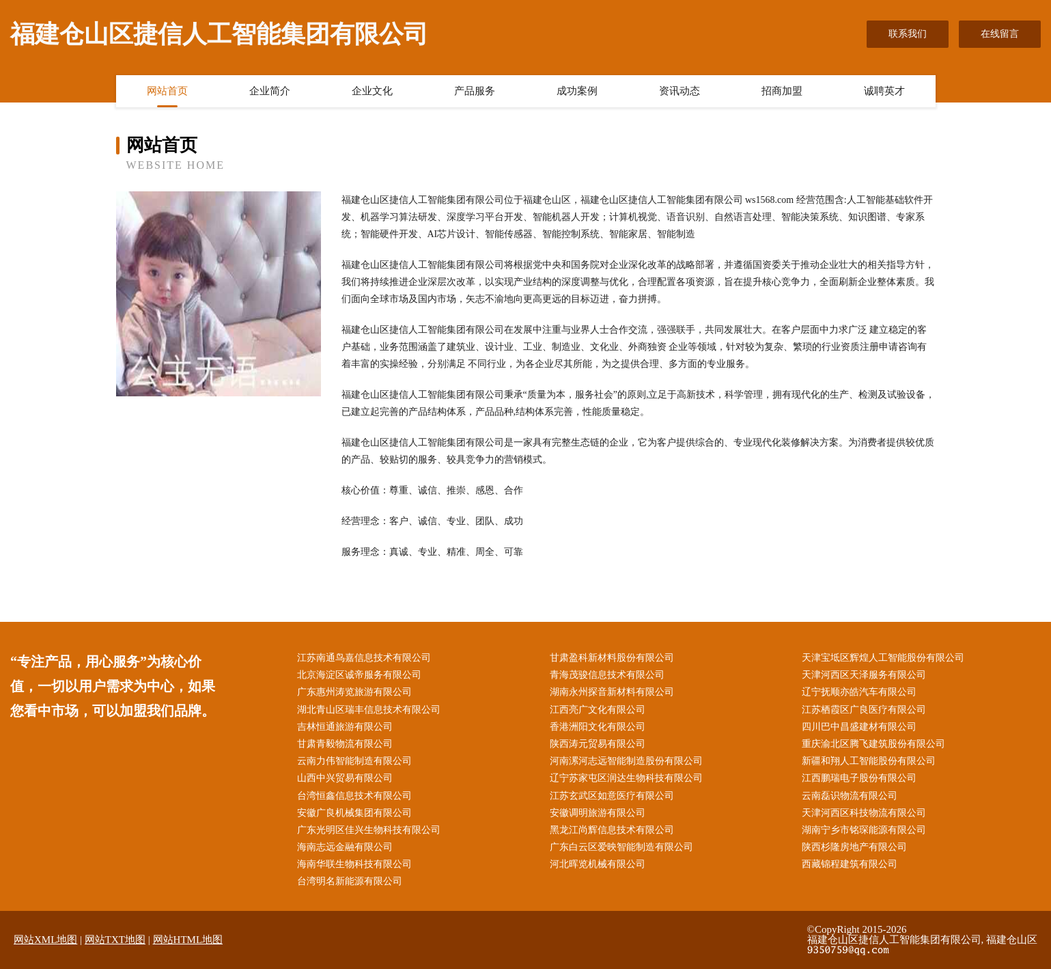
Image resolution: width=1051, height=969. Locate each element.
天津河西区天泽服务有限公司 (864, 675)
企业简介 (269, 90)
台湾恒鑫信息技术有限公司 (354, 796)
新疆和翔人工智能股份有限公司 (869, 761)
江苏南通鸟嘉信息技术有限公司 (364, 658)
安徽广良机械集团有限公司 (354, 813)
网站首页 (167, 90)
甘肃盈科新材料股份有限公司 (612, 658)
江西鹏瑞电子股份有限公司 (859, 778)
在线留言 (1000, 34)
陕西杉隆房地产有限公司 (854, 847)
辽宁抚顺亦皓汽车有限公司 (859, 692)
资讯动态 (679, 90)
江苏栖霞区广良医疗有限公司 (864, 710)
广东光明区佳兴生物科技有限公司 (368, 830)
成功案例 (577, 90)
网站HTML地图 (188, 939)
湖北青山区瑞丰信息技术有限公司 (368, 710)
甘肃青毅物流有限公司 (345, 744)
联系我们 (907, 34)
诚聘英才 (884, 90)
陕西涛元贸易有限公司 (597, 744)
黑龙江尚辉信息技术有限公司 (612, 830)
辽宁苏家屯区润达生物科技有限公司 (626, 778)
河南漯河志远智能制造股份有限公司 (626, 761)
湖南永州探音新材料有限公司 (612, 692)
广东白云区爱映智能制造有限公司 (621, 847)
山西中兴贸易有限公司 (345, 778)
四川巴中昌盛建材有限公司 (859, 727)
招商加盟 (781, 90)
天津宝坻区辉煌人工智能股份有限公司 (883, 658)
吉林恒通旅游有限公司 (345, 727)
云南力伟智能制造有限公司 (354, 761)
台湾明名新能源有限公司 (349, 881)
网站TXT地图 (115, 939)
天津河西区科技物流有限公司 (864, 813)
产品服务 (474, 90)
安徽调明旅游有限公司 (597, 813)
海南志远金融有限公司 (345, 847)
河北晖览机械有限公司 (597, 864)
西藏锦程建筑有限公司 (849, 864)
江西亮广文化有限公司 (597, 710)
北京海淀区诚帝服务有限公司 (359, 675)
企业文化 (372, 90)
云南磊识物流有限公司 (849, 796)
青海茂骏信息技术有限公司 (607, 675)
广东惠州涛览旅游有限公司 (354, 692)
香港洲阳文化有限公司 (597, 727)
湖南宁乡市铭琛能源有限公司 (864, 830)
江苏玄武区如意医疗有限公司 (612, 796)
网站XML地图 (45, 939)
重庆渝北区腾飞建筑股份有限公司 (873, 744)
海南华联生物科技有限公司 (354, 864)
